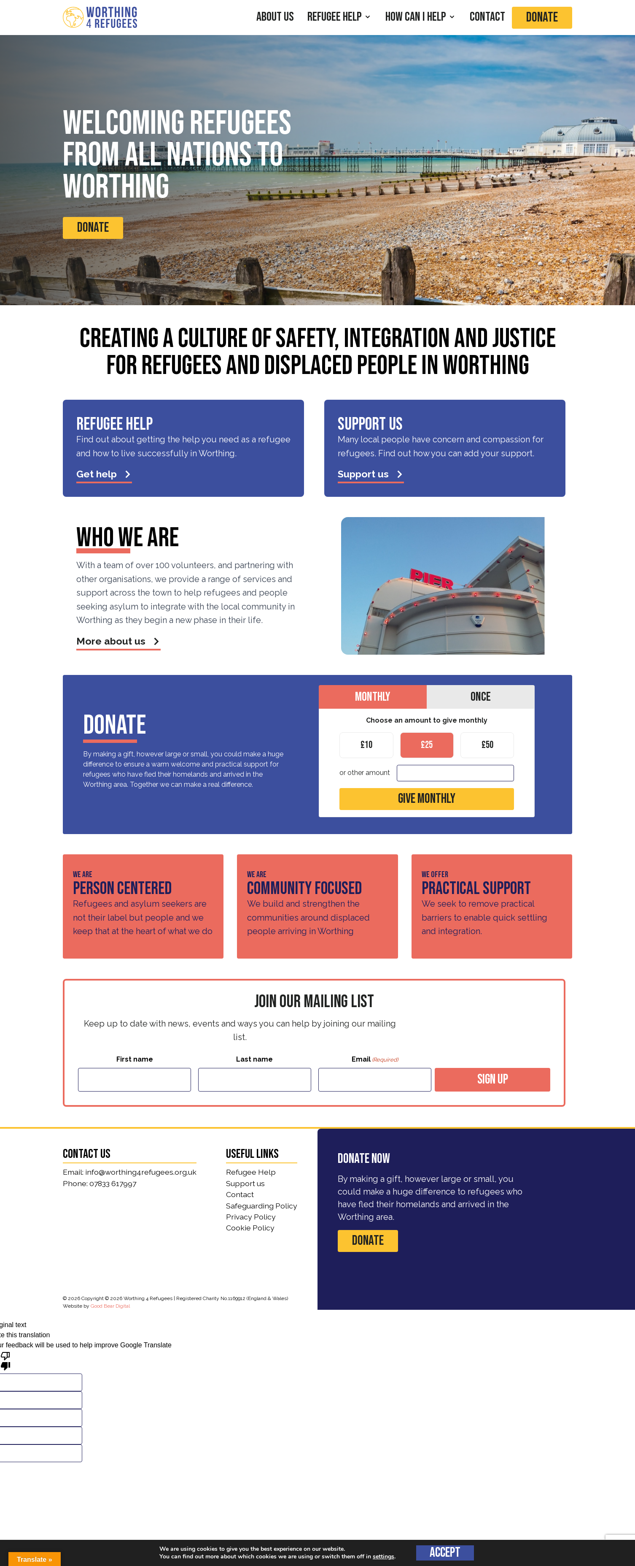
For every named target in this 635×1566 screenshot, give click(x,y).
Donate (542, 17)
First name (134, 1059)
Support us (371, 474)
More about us (118, 641)
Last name (254, 1059)
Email (375, 1059)
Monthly (372, 696)
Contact (240, 1194)
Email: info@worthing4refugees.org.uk (129, 1172)
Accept (445, 1553)
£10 (366, 744)
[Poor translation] (5, 1360)
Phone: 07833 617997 (99, 1183)
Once (480, 696)
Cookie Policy (250, 1227)
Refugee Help (251, 1172)
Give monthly (426, 799)
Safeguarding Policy (261, 1205)
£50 (487, 744)
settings (383, 1557)
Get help (104, 474)
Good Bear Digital (110, 1306)
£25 (426, 744)
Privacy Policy (251, 1216)
